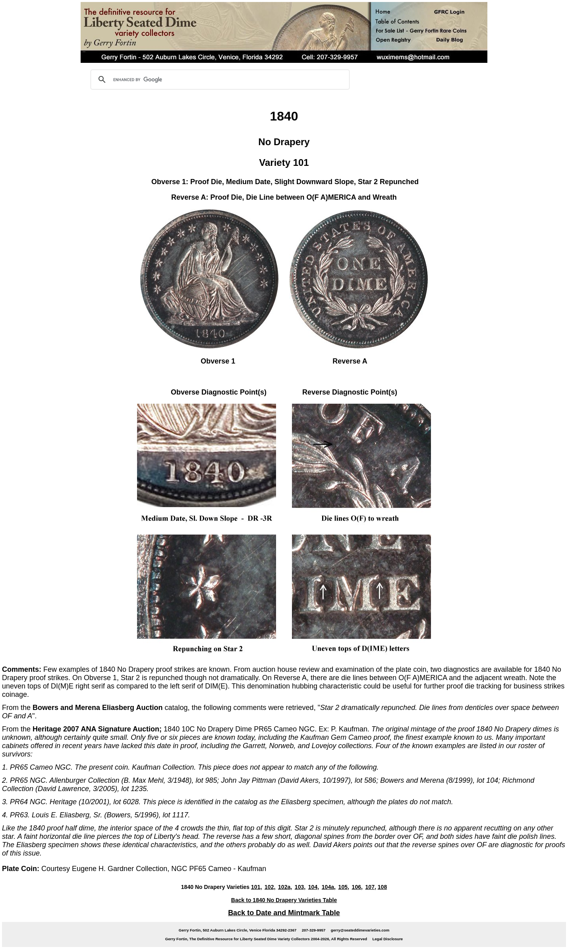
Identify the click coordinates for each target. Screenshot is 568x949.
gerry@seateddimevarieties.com (360, 930)
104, (313, 887)
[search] (219, 79)
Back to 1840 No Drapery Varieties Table (284, 900)
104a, (329, 887)
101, (256, 887)
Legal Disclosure (387, 939)
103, (300, 887)
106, (357, 887)
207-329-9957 (314, 930)
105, (343, 887)
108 (382, 887)
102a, (285, 887)
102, (270, 887)
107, (370, 887)
